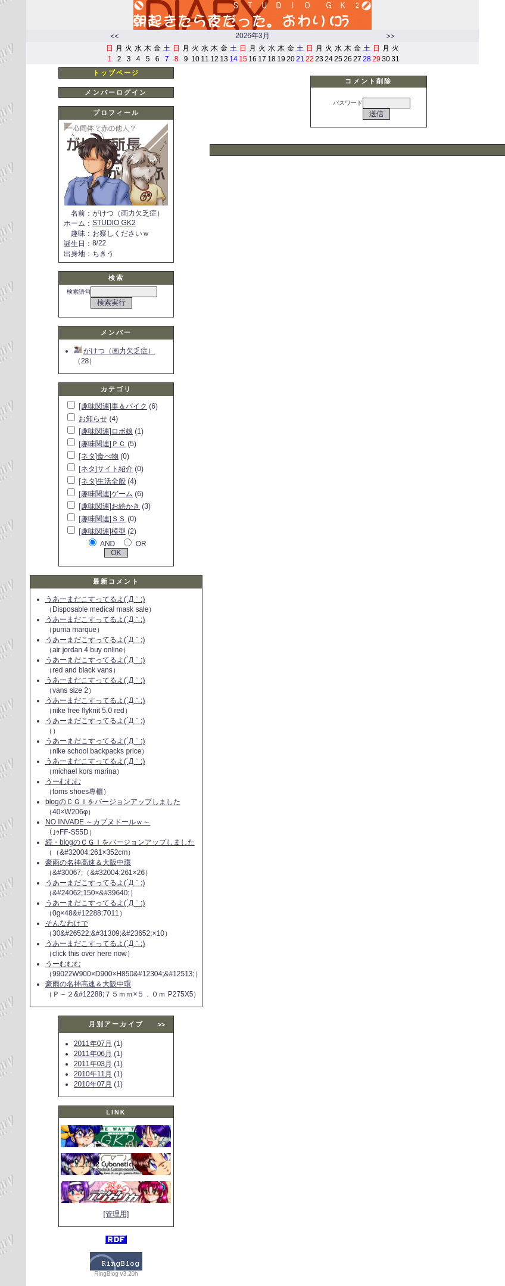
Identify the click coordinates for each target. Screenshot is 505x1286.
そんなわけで (66, 923)
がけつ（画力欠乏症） (114, 351)
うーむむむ (63, 781)
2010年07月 (93, 1084)
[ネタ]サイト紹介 (106, 469)
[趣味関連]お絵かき (109, 506)
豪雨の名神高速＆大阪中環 (88, 862)
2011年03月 (93, 1064)
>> (390, 36)
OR (141, 544)
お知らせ (93, 419)
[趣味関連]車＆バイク (113, 406)
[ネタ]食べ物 (99, 456)
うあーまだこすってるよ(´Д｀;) (95, 599)
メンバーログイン (116, 92)
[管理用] (116, 1214)
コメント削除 (368, 81)
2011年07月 (93, 1043)
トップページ (116, 72)
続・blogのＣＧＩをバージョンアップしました (120, 842)
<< (114, 36)
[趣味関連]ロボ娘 (106, 431)
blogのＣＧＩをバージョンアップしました (112, 802)
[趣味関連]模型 (102, 531)
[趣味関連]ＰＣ (102, 444)
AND (107, 544)
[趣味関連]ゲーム (106, 494)
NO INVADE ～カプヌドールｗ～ (97, 822)
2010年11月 (93, 1074)
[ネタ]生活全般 (102, 481)
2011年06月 (93, 1054)
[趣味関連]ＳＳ (102, 519)
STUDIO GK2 (114, 223)
